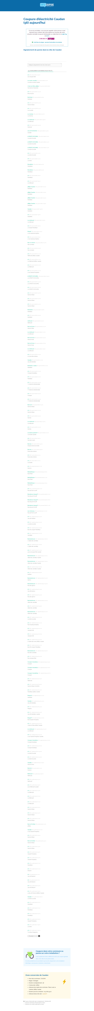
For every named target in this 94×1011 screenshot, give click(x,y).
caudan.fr (44, 993)
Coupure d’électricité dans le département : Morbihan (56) (38, 1001)
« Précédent (30, 936)
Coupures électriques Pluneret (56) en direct (35, 1002)
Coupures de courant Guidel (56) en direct (34, 1004)
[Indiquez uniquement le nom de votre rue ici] (45, 65)
